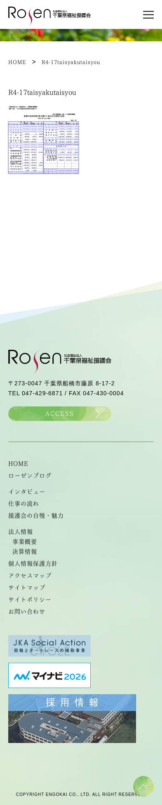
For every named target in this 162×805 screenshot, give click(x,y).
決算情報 (24, 551)
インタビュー (26, 491)
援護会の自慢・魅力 (36, 515)
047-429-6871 (42, 393)
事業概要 (24, 542)
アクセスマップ (30, 575)
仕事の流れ (23, 503)
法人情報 (20, 532)
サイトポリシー (30, 599)
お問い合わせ (26, 611)
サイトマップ (26, 587)
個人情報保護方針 (33, 563)
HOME (18, 463)
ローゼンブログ (30, 475)
